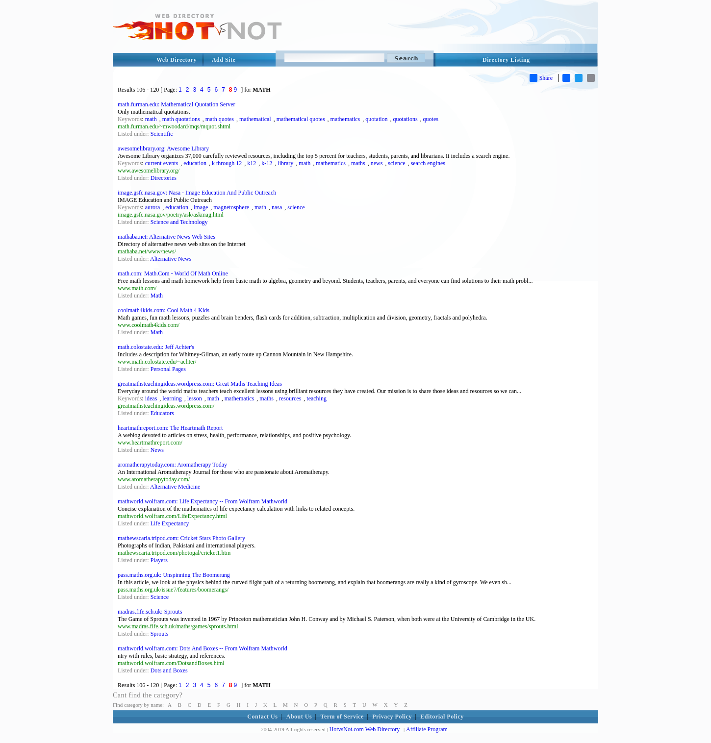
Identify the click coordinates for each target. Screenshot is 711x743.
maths (358, 163)
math (151, 119)
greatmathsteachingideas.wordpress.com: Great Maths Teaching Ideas (200, 383)
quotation (376, 119)
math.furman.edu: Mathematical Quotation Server (176, 104)
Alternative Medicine (175, 486)
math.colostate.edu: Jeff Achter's (156, 347)
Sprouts (160, 633)
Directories (164, 177)
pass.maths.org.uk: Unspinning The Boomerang (174, 574)
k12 (251, 163)
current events (161, 163)
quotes (430, 119)
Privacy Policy (392, 716)
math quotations (181, 119)
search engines (428, 163)
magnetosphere (231, 207)
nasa (277, 207)
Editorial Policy (441, 716)
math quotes (219, 119)
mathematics (345, 119)
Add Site (223, 59)
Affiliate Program (427, 729)
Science (160, 597)
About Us (299, 716)
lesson (194, 398)
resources (290, 398)
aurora (152, 207)
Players (159, 560)
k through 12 (227, 163)
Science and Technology (179, 222)
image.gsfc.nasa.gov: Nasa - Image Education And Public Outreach (197, 192)
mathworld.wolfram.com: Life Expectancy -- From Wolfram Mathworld (202, 501)
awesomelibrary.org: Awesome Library (163, 148)
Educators (162, 413)
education (194, 163)
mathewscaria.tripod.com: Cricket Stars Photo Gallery (181, 538)
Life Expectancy (170, 523)
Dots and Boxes (169, 670)
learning (171, 398)
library (285, 163)
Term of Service (342, 716)
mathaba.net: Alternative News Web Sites (166, 236)
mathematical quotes (301, 119)
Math (157, 295)
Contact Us (262, 716)
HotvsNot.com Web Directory (365, 729)
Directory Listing (506, 59)
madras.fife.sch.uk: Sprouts (150, 611)
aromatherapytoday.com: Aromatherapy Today (172, 464)
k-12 (266, 163)
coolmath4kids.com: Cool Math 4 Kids (163, 310)
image (201, 207)
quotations (405, 119)
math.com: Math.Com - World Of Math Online (173, 273)
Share (541, 78)
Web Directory (176, 59)
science (396, 163)
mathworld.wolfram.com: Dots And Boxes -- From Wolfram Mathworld (202, 648)
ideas (151, 398)
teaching (316, 398)
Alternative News (170, 258)
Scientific (162, 133)
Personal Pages (168, 369)
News (157, 449)
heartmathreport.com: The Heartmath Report (170, 427)
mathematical (255, 119)
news (377, 163)
